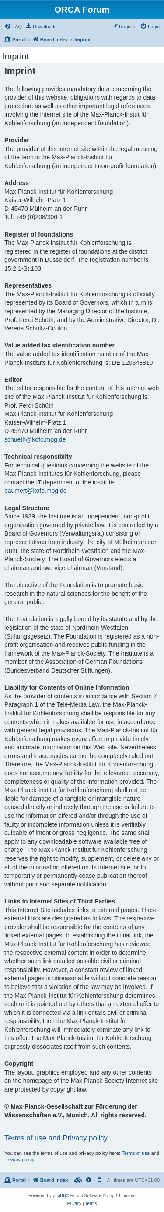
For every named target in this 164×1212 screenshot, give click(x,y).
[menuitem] (13, 26)
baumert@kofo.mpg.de (35, 490)
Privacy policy (19, 1159)
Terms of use (136, 1153)
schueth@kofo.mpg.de (35, 439)
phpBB (59, 1195)
